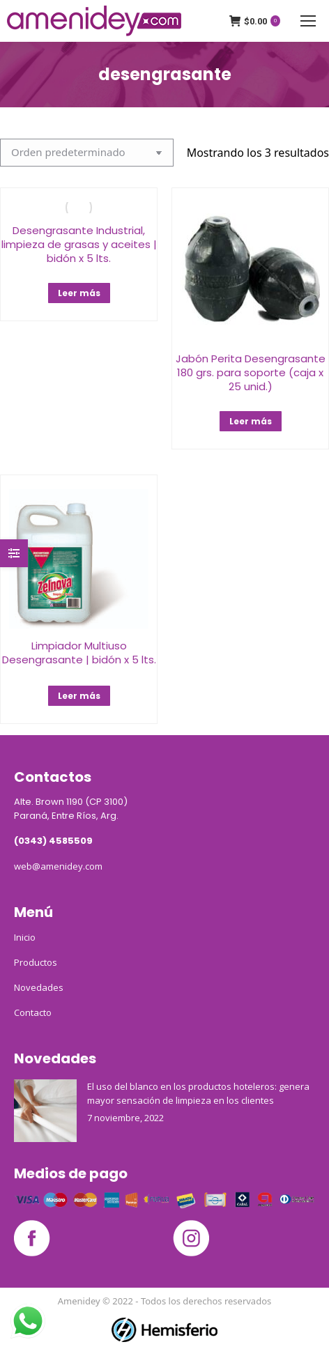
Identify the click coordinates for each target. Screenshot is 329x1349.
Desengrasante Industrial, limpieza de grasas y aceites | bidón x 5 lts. (79, 244)
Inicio (25, 937)
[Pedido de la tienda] (87, 153)
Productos (35, 962)
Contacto (33, 1012)
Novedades (38, 987)
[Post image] (45, 1110)
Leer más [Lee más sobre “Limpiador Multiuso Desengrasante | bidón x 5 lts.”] (79, 696)
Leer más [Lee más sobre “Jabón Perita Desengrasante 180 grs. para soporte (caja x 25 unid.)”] (250, 421)
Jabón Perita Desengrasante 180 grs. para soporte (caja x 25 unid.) (251, 372)
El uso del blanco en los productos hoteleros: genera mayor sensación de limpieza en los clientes (198, 1093)
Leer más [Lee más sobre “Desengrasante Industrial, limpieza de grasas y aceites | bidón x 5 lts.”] (79, 293)
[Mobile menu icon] (308, 21)
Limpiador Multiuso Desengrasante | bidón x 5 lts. (79, 652)
